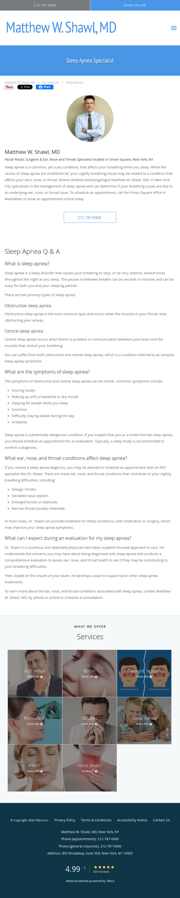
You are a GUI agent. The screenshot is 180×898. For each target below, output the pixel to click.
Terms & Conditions (96, 820)
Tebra (110, 881)
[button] (90, 217)
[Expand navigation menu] (174, 28)
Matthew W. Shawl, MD (20, 82)
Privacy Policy (64, 820)
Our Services (50, 82)
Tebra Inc (41, 820)
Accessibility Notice (132, 820)
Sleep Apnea (74, 82)
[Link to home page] (84, 28)
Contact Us (161, 820)
